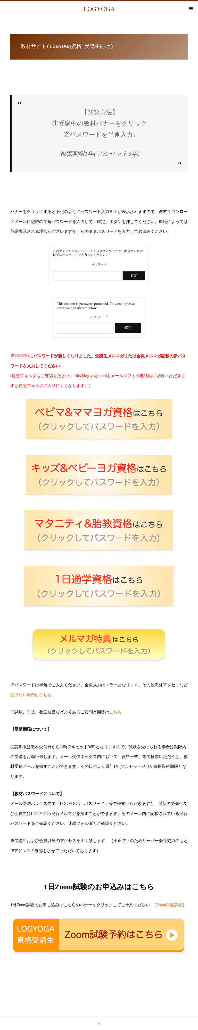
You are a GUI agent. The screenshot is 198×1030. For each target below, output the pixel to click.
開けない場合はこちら (31, 695)
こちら (115, 712)
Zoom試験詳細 (169, 905)
